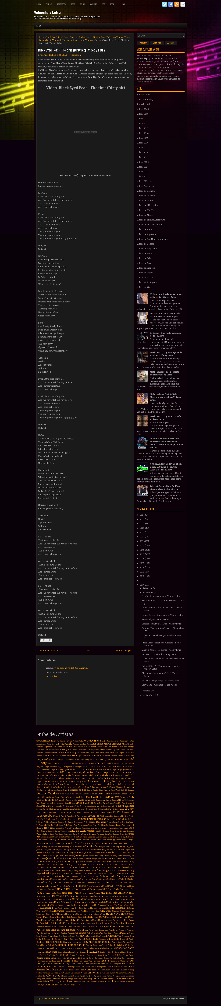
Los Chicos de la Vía (114, 879)
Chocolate (40, 784)
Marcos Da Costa (62, 896)
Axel (46, 759)
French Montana (107, 828)
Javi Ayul (58, 847)
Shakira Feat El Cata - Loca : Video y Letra (161, 624)
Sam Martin (41, 948)
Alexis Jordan (54, 750)
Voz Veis (96, 979)
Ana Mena (90, 753)
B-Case (67, 759)
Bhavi (55, 767)
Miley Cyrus (105, 911)
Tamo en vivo (94, 961)
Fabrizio (110, 822)
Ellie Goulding (115, 816)
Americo (56, 753)
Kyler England (69, 864)
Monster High (70, 914)
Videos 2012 (142, 123)
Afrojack (55, 744)
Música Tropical (144, 94)
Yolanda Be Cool (119, 982)
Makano (99, 889)
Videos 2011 (142, 118)
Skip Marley (60, 955)
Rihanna (102, 941)
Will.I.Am (125, 978)
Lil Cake (83, 876)
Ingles (82, 37)
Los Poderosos (79, 883)
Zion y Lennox (51, 985)
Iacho (104, 840)
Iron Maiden (55, 843)
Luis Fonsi (81, 885)
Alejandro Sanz (69, 746)
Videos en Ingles (93, 40)
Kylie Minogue (80, 864)
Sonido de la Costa (79, 958)
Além (127, 750)
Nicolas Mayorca (98, 920)
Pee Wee (100, 933)
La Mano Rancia (116, 867)
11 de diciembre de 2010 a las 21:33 (71, 668)
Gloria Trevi (77, 834)
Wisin (46, 981)
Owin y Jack (104, 926)
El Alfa (49, 809)
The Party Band (44, 966)
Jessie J (131, 847)
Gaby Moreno (41, 831)
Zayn (42, 985)
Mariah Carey (79, 896)
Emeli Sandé (50, 819)
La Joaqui (75, 867)
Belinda (109, 763)
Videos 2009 (143, 109)
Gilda (61, 834)
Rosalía (104, 945)
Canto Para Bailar (100, 775)
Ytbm (132, 982)
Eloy (123, 816)
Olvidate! (105, 923)
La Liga (106, 867)
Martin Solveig (100, 902)
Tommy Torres (74, 970)
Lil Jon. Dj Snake (93, 876)
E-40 (115, 806)
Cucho (89, 790)
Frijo (117, 828)
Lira (123, 876)
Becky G (101, 763)
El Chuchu (102, 809)
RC (52, 939)
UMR (61, 972)
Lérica (104, 886)
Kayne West (59, 861)
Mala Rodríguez (108, 889)
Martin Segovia (87, 902)
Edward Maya (41, 809)
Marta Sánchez (116, 899)
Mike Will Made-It (83, 911)
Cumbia (49, 4)
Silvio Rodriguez (128, 952)
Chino (99, 781)
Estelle (122, 819)
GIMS (132, 828)
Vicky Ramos (42, 979)
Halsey (122, 837)
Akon (124, 744)
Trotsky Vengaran (43, 973)
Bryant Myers (112, 769)
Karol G (125, 858)
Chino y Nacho (111, 781)
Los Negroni (50, 882)
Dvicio (98, 806)
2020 (142, 541)
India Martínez (43, 843)
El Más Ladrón (57, 813)
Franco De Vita (70, 828)
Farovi (41, 825)
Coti (37, 790)
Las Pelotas (111, 873)
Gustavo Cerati (72, 837)
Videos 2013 (142, 128)
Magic (41, 889)
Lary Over (88, 873)
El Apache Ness (59, 809)
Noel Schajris (72, 923)
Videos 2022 (143, 171)
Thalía (61, 963)
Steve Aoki (50, 961)
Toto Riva (96, 970)
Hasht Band (129, 837)
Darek (78, 797)
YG (90, 982)
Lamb (81, 873)
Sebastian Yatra (124, 948)
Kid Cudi (44, 864)
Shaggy (83, 952)
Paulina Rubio (67, 933)
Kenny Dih (101, 861)
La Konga (90, 867)
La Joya (82, 867)
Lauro (45, 876)
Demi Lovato (78, 800)
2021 (142, 537)
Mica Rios (74, 908)
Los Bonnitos (82, 879)
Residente (103, 939)
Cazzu (88, 778)
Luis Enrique (58, 886)
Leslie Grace (64, 876)
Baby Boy (85, 759)
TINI (69, 961)
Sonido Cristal (43, 958)
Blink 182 (97, 766)
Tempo (55, 964)
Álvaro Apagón (64, 985)
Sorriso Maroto (109, 958)
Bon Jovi (40, 769)
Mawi (91, 905)
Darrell (84, 797)
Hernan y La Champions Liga (61, 840)
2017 (142, 554)
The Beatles (75, 964)
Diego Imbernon (58, 803)
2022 (142, 532)
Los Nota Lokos (65, 882)
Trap (73, 4)
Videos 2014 (143, 133)
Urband (83, 973)
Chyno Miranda (43, 787)
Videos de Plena (144, 229)
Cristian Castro (56, 790)
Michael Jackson (120, 908)
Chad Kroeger (119, 778)
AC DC (87, 741)
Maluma (43, 893)
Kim (53, 864)
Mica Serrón (84, 908)
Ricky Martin (89, 941)
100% (38, 741)
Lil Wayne (105, 876)
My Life (109, 914)
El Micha (48, 812)
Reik (95, 938)
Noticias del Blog (145, 99)
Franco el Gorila (93, 828)
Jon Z (53, 853)
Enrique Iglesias (96, 818)
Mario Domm (130, 896)
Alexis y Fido (66, 749)
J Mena (86, 843)
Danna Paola (48, 797)
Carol (67, 778)
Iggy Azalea (116, 840)
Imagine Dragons (127, 840)
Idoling (109, 840)
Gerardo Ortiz (108, 831)
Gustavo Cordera (87, 837)
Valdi (103, 973)
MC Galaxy (111, 886)
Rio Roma (112, 942)
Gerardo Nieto (94, 831)
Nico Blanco (86, 920)
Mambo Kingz (56, 893)
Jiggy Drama (70, 850)
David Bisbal (97, 797)
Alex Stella (103, 747)
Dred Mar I (84, 806)
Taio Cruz (84, 961)
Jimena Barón (82, 849)
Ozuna (115, 926)
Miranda (115, 911)
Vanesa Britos (87, 975)
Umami (67, 973)
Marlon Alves (93, 899)
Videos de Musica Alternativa (151, 220)
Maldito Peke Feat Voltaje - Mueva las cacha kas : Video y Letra (165, 397)
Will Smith (116, 979)
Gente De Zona (77, 830)
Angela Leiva (124, 753)
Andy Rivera (105, 753)
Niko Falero (129, 920)
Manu (84, 893)
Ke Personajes (72, 861)
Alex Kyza (81, 747)
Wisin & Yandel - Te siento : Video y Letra (161, 650)
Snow (100, 955)
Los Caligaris (102, 879)
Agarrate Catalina (79, 744)
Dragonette (70, 806)
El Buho (89, 809)
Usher (91, 973)
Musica (96, 37)
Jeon (104, 847)
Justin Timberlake (70, 859)
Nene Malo (122, 917)
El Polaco (92, 812)
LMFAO (115, 864)
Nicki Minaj (62, 920)
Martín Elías (129, 902)
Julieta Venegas (123, 856)
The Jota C (117, 964)
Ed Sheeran (128, 806)
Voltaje (90, 979)
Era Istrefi (110, 819)
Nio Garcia (40, 923)
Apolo (69, 756)
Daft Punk (64, 794)
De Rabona (67, 800)
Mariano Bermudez (95, 896)
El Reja (118, 812)
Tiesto (109, 967)
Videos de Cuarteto (146, 196)
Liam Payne (75, 876)
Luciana (40, 886)
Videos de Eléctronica (147, 205)
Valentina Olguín (122, 973)
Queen (47, 939)
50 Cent (69, 741)
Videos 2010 (45, 40)
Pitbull (86, 935)
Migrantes (59, 911)
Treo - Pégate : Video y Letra (155, 619)
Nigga (121, 920)
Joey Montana (108, 849)
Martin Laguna (48, 902)
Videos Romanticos (146, 186)
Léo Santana (97, 886)
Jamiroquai (130, 843)
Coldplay (98, 787)
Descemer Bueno (103, 800)
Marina (121, 896)
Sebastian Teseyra (108, 948)
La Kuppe (99, 867)
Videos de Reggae (145, 244)
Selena (39, 952)
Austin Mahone (111, 756)
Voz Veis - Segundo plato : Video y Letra (161, 680)
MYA (118, 886)
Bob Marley (113, 766)
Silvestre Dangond (115, 952)
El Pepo (77, 812)
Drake (77, 806)
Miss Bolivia (125, 911)
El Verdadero (69, 816)
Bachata (93, 4)
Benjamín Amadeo (121, 763)
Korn (62, 864)
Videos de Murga (145, 215)
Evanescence (78, 822)
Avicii (128, 756)
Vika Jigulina (72, 979)
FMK (85, 822)
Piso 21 (79, 936)
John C (117, 850)
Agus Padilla (97, 744)
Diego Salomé (85, 802)
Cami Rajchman (43, 775)
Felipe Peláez (92, 825)
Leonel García (53, 876)
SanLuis (58, 948)
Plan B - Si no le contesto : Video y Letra (161, 596)
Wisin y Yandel (59, 981)
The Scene (85, 967)
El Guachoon (118, 809)
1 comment (76, 55)
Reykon (40, 942)
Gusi (55, 837)
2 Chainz (61, 741)
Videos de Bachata (146, 191)
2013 (142, 572)
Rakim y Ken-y (61, 939)
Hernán (78, 840)
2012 (142, 576)
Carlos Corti (47, 778)
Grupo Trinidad (47, 837)
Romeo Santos (76, 944)
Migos (52, 911)
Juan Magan (53, 855)
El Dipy (109, 809)
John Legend (125, 850)
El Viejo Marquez (81, 816)
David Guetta (111, 796)
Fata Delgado (58, 825)
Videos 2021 (142, 167)
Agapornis (66, 743)
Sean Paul (84, 948)
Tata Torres (124, 961)
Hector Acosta (41, 840)
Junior (43, 859)
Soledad (118, 955)
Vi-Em (116, 975)
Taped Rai (115, 961)
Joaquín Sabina (96, 850)
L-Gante (99, 864)
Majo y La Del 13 (64, 888)
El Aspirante (71, 809)
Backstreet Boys (120, 759)
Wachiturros (106, 979)
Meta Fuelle (58, 908)
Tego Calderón (47, 964)
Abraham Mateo (127, 741)
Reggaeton (61, 4)
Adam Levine (41, 744)
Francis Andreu (58, 828)
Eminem (82, 818)
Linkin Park (115, 876)
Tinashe (124, 967)
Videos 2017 (143, 147)
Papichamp (83, 930)
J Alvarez (65, 843)
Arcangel (76, 755)
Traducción (105, 970)
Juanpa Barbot (88, 856)
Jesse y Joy (123, 846)
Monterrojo (81, 914)
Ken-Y (82, 861)
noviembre (148, 592)
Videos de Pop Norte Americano (68, 40)
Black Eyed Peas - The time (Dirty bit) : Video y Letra (71, 50)
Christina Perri (113, 784)
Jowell (96, 853)
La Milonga (128, 867)
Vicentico (130, 976)
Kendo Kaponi (91, 862)
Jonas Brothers (62, 852)
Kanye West (96, 859)
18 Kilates (53, 741)
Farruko (48, 824)
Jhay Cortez (53, 849)
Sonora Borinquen (96, 958)
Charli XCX (53, 781)
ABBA (81, 741)
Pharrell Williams (121, 933)
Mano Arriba (74, 893)
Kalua (89, 859)
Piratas (72, 936)
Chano (46, 781)
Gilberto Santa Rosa (50, 834)
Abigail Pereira (113, 741)
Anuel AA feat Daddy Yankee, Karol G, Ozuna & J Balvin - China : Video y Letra (166, 467)
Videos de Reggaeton (147, 248)
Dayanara (124, 797)
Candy (89, 775)
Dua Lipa (91, 806)
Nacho (125, 913)
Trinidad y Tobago (127, 970)
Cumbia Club (98, 790)
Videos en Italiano (145, 277)
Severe (76, 952)
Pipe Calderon (64, 936)
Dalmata (86, 794)
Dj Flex (122, 803)
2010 (48, 37)
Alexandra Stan (42, 750)
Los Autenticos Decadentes (63, 879)
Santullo (65, 948)
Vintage (80, 979)
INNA (98, 840)
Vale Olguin (110, 973)
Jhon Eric (62, 850)
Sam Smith (50, 948)
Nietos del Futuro (111, 920)
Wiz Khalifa (73, 982)
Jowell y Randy (106, 852)
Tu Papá (54, 973)
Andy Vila (114, 753)
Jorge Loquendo (88, 853)
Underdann (75, 973)
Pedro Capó (91, 933)
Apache (62, 756)
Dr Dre (62, 806)
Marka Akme (79, 899)
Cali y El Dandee (85, 772)
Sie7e (105, 952)
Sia (101, 952)
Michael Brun (95, 908)
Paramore (103, 930)
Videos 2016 (143, 143)
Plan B (94, 936)
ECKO (120, 806)
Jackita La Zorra (98, 843)
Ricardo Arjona (53, 941)
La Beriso (122, 864)
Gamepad (63, 831)
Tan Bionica (106, 961)
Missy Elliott (45, 914)
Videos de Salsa (144, 258)
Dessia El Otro (118, 800)
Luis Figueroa (69, 886)
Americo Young (68, 752)
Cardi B (112, 775)
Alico (97, 750)
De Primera (59, 800)
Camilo (75, 775)
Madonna (124, 886)
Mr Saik (96, 914)
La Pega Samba (78, 871)
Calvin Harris (127, 772)
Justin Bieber (54, 858)
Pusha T (39, 939)
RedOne (89, 939)
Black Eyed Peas (60, 37)
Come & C (106, 787)
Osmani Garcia (87, 927)
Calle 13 (97, 772)
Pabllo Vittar (129, 927)
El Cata (94, 809)
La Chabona (40, 867)
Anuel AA (54, 755)
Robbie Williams (124, 942)
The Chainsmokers (105, 964)
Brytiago (122, 769)
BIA (71, 759)
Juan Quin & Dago (67, 856)
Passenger (130, 930)
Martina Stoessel (114, 902)
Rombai (63, 944)
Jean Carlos (72, 847)
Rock (112, 4)
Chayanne (92, 781)
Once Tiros (115, 923)
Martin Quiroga (73, 902)
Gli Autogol (67, 834)
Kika (49, 864)
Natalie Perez (62, 917)
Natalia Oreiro (49, 917)
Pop (103, 4)
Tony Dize (86, 970)
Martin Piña (59, 902)
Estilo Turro (129, 819)
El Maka (40, 812)
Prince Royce (113, 935)
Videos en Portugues (147, 282)
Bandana (92, 763)
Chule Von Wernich (126, 784)
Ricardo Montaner (72, 942)
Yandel (109, 981)
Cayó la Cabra (80, 778)
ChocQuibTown (127, 781)
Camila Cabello (65, 775)
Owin (95, 927)
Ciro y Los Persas (56, 787)
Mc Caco (118, 905)
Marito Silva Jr (52, 899)
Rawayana (74, 939)
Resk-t (131, 939)
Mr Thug (102, 914)
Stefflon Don (120, 958)
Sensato (61, 952)
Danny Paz (71, 797)
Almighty (111, 750)
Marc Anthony (119, 892)
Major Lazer (79, 889)
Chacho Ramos (106, 778)
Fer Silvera (102, 825)
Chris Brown (64, 784)
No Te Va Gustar (55, 922)
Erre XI (117, 819)
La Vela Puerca (122, 870)
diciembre (148, 588)
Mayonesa (110, 905)
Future (127, 828)
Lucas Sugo (109, 882)
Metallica (66, 908)
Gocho (85, 834)
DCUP (121, 790)
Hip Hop (122, 4)
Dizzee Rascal (113, 803)
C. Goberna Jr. (50, 772)
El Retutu (128, 813)
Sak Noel (131, 945)
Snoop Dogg (86, 955)
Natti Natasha (84, 916)
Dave (89, 797)
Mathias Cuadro (43, 905)
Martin (125, 899)
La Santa (113, 871)
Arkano (86, 756)
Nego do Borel (110, 917)
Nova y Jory (90, 923)
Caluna (118, 772)
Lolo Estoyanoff (43, 879)
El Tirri (61, 816)
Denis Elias (90, 800)
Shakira (92, 952)
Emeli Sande (41, 819)
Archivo (171, 43)
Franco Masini (81, 828)
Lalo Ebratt (64, 873)
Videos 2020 (143, 162)
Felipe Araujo (83, 825)
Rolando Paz (53, 945)
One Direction (127, 923)
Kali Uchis (83, 859)
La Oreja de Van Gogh (63, 870)
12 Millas (44, 741)
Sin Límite (51, 955)
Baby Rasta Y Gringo (98, 759)
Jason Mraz (50, 847)
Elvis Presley (129, 816)
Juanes (79, 855)
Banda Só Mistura (71, 763)
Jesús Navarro (41, 850)
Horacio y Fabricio (89, 840)
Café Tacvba (71, 772)
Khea (126, 862)
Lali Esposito (52, 873)
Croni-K (66, 790)
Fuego (121, 828)
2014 (142, 567)
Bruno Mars (90, 769)
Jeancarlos (81, 847)
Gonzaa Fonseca (96, 834)
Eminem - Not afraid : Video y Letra (159, 654)
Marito (44, 899)
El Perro (85, 813)
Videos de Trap (144, 263)
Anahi (97, 753)
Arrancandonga (96, 755)
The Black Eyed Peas (88, 964)
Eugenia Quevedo (57, 822)
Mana (64, 893)
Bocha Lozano (124, 767)
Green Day (123, 834)
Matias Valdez (70, 905)
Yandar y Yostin (98, 982)
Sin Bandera (41, 955)
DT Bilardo (129, 790)
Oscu (78, 927)
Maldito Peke (129, 889)
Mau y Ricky (83, 905)
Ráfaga (121, 945)
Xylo (87, 982)
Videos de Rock (144, 253)
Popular (143, 43)
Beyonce (49, 766)
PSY (122, 927)
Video (127, 37)
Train (113, 970)
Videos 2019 (143, 157)
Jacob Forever (111, 843)
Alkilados (104, 750)
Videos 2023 (143, 176)
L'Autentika (90, 864)
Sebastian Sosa (95, 948)
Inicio (38, 26)
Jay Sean (65, 847)
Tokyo (66, 970)
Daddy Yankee (47, 793)
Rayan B (82, 939)
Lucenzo (131, 883)
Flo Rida (48, 828)
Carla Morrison (122, 775)
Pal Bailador (72, 930)
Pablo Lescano (58, 930)
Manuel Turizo (93, 893)
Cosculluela (128, 787)
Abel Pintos (102, 741)
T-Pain (64, 961)
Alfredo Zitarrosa (79, 750)
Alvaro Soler (120, 750)
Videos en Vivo (144, 287)
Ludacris (48, 886)
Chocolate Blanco (50, 784)
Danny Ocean (61, 797)
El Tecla (55, 816)
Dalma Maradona (75, 794)
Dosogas (56, 806)
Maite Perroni (49, 889)
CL (57, 772)
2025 (142, 519)
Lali (43, 873)
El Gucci (129, 808)
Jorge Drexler (76, 852)
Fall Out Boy (123, 822)
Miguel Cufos (70, 911)
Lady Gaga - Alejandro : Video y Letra (159, 685)
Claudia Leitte (69, 787)
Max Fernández (100, 905)
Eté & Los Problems (43, 822)
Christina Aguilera (99, 784)
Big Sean (68, 766)
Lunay (89, 886)
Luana (97, 882)
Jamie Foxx (122, 843)
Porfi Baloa (101, 936)
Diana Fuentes (46, 803)
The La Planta (128, 963)
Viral (85, 979)
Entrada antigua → (124, 650)
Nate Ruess (71, 917)
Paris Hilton (113, 930)
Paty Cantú (41, 933)
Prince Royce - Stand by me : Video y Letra (162, 615)
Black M (90, 767)
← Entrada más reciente (49, 650)
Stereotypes (41, 961)
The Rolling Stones (72, 967)
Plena (38, 4)
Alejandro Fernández (52, 747)
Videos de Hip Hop (146, 210)
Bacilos (110, 759)
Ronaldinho (97, 945)
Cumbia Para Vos (111, 790)
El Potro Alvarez (105, 812)
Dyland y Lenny (107, 806)
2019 (142, 545)
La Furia (68, 867)
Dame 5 (108, 794)
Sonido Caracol (129, 955)
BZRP (79, 759)
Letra (89, 37)
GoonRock (108, 834)
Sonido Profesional (60, 958)
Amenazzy (47, 753)
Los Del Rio (126, 879)
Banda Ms (58, 763)
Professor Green (128, 936)
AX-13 (93, 740)
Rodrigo (45, 945)
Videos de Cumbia (145, 200)
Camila (54, 775)
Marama (106, 892)
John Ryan (47, 853)
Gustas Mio (61, 837)
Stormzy (57, 961)
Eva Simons (69, 822)
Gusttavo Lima (101, 837)
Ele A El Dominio (103, 816)
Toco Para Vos (54, 969)
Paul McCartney (53, 933)
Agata (89, 744)
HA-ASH (110, 837)
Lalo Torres (74, 873)
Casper (72, 778)
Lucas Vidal (123, 883)
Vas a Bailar (101, 976)
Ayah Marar (53, 759)
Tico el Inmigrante (98, 967)
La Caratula (130, 864)
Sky (67, 955)
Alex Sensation (92, 747)
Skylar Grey (75, 955)
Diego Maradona (71, 803)
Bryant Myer (102, 769)
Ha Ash (116, 837)
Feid (75, 825)
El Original (69, 812)
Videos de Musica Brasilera (150, 224)
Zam (38, 985)
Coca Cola (89, 787)
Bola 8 (132, 767)
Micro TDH (45, 911)
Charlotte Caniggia (66, 781)
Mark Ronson (65, 899)
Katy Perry (48, 861)
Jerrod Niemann (112, 847)
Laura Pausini (122, 873)
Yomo (128, 982)
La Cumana (51, 867)
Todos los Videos (114, 37)
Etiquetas (157, 43)
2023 (142, 528)
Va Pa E (97, 973)
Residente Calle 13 (118, 939)
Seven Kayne (69, 952)
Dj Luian (129, 803)
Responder (51, 676)
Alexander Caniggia (126, 747)
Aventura (121, 756)
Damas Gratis (96, 794)
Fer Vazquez (111, 825)
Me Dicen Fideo (128, 905)
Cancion (74, 37)
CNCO (62, 772)
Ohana (98, 923)
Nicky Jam (74, 919)
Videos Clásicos (144, 181)
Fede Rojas (68, 825)
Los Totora (89, 883)
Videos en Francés (146, 268)
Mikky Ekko (95, 911)
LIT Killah (107, 864)
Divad (105, 803)
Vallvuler (64, 976)
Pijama (44, 936)
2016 (142, 558)
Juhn (97, 856)
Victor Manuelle (60, 979)
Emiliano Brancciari (68, 819)
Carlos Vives (58, 778)
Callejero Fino (108, 772)
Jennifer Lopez (93, 846)
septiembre (148, 695)
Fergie (118, 825)
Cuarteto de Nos (77, 790)
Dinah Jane (98, 803)
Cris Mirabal (45, 790)
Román (89, 945)
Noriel (82, 923)
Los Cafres (93, 879)
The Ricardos (58, 967)
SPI (126, 945)
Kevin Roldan (118, 862)
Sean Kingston (74, 948)
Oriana (39, 927)
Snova (94, 955)
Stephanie (129, 958)
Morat (89, 914)
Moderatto (61, 914)
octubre (147, 691)
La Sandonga (101, 870)
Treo (118, 970)
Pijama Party (53, 936)
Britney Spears (63, 769)
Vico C (50, 979)
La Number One (47, 871)
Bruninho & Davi (77, 769)
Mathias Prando (57, 905)
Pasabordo (122, 930)
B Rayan (61, 759)
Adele (49, 744)
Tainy (77, 961)
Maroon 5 (103, 899)
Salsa (82, 4)
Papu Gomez (94, 930)
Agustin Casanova (112, 744)
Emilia (58, 819)
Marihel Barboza (111, 896)
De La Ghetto (48, 800)
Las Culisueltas (99, 873)
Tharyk (67, 964)
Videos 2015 (142, 138)
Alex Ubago (112, 747)
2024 (142, 523)
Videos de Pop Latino (147, 234)
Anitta (46, 755)
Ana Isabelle (81, 753)
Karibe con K (108, 858)
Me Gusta (40, 908)
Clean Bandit (79, 787)
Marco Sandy (46, 896)
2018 (142, 550)
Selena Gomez (50, 952)
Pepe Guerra (108, 933)
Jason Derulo (41, 847)
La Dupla (60, 867)
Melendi (49, 908)
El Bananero (80, 809)
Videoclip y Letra (47, 12)
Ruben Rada (113, 945)
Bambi (50, 763)
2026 (142, 515)
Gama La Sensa (54, 831)
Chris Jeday (76, 784)
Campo (82, 775)
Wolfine (82, 982)
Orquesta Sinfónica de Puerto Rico (62, 927)
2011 (142, 580)
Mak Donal (90, 889)
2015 (142, 563)
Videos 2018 (143, 152)
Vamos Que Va (73, 976)
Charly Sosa (80, 781)
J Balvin (77, 843)
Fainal (115, 822)
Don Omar (46, 806)
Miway (53, 914)
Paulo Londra (79, 933)
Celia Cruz (95, 778)
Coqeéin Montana (116, 787)
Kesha (110, 861)
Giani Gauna (120, 831)
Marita (38, 899)
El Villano (92, 816)
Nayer (96, 917)
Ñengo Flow (75, 985)
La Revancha (89, 871)
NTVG (117, 913)
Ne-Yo (102, 917)
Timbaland (116, 967)
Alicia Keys (90, 750)
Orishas (45, 927)
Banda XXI (84, 763)
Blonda (105, 766)
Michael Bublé (106, 908)
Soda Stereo (108, 955)
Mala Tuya (119, 889)
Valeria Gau (52, 975)
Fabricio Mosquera (97, 822)
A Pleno (76, 741)
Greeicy (116, 834)
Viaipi (123, 976)
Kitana (57, 864)
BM (74, 759)
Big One (61, 766)
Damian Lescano (121, 794)
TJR (73, 961)
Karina (118, 859)
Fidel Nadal (126, 825)
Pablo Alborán (43, 930)
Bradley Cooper (50, 769)
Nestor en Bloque (49, 920)
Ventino (109, 976)
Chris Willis (85, 784)
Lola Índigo (130, 876)
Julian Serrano (110, 856)
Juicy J (101, 856)
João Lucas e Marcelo (122, 853)
